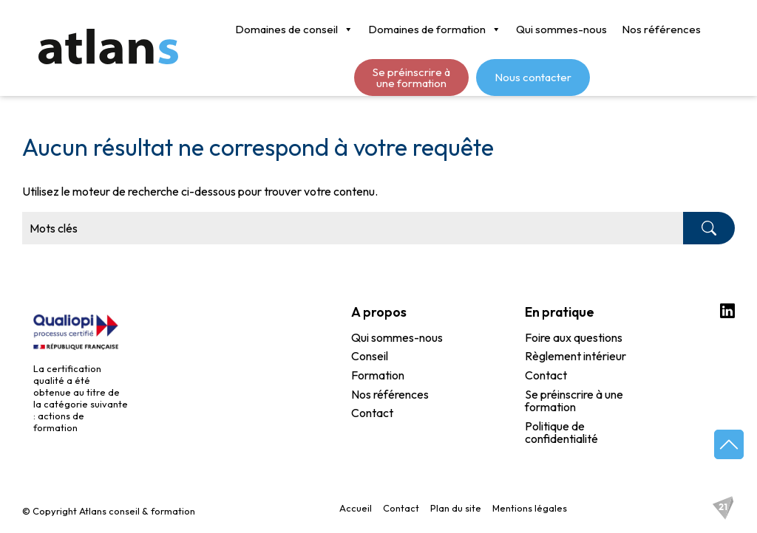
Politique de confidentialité (561, 433)
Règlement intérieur (575, 356)
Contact (372, 413)
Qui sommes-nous (561, 29)
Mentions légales (529, 508)
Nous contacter (533, 77)
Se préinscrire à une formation (411, 77)
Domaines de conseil (294, 29)
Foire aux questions (573, 338)
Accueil (355, 508)
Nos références (661, 29)
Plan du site (455, 508)
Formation (377, 375)
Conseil (369, 356)
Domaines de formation (434, 29)
